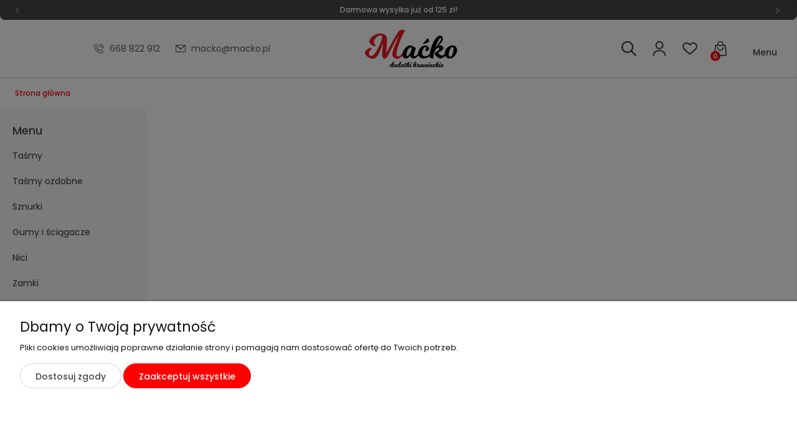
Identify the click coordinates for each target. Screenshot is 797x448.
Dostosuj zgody (70, 376)
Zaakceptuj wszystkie (187, 376)
